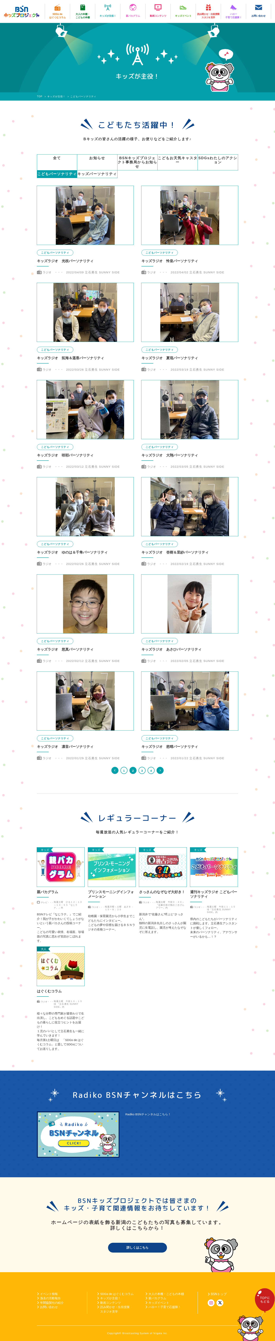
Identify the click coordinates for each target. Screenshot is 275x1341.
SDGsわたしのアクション (217, 160)
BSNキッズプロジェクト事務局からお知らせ (137, 162)
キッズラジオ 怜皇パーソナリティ (169, 261)
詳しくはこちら (137, 1247)
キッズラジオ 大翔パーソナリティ (169, 455)
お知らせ (97, 158)
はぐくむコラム (49, 991)
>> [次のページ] (160, 770)
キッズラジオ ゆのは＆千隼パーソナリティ (72, 552)
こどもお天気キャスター (177, 160)
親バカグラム (47, 892)
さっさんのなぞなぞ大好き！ (162, 892)
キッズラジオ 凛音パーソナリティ (65, 747)
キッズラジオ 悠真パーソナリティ (65, 649)
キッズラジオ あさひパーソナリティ (171, 649)
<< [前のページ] (114, 770)
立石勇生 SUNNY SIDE (102, 272)
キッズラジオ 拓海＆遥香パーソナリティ (70, 358)
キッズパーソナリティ (97, 174)
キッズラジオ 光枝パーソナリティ (65, 261)
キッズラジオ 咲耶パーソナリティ (65, 455)
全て (57, 158)
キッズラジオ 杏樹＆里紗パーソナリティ (175, 552)
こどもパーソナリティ (57, 174)
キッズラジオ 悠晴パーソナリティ (169, 747)
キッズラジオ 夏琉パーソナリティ (169, 358)
